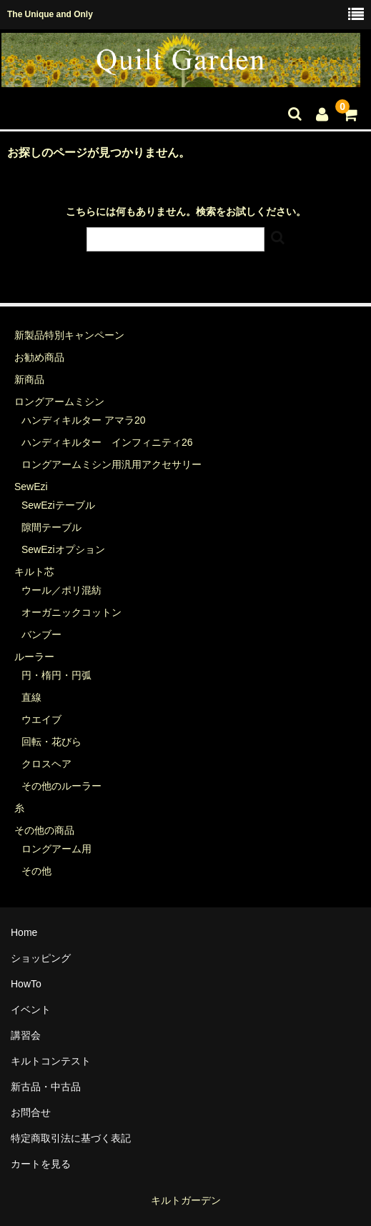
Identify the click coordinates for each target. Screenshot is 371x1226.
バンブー (41, 634)
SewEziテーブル (58, 505)
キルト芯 (34, 571)
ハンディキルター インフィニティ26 (107, 442)
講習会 (26, 1035)
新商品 (29, 379)
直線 (31, 697)
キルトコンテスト (51, 1061)
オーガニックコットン (71, 612)
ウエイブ (41, 719)
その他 (36, 871)
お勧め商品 (39, 357)
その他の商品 (44, 830)
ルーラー (34, 656)
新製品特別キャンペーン (69, 335)
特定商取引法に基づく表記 (71, 1138)
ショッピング (41, 958)
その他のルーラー (61, 786)
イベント (31, 1009)
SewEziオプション (63, 549)
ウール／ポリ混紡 (61, 590)
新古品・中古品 (46, 1086)
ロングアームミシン (59, 401)
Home (24, 932)
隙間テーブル (51, 527)
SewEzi (31, 486)
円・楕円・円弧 (56, 675)
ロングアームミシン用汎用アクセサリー (111, 464)
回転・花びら (51, 741)
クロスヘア (46, 763)
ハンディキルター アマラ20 (83, 420)
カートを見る (41, 1164)
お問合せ (31, 1112)
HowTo (26, 984)
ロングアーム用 (56, 848)
